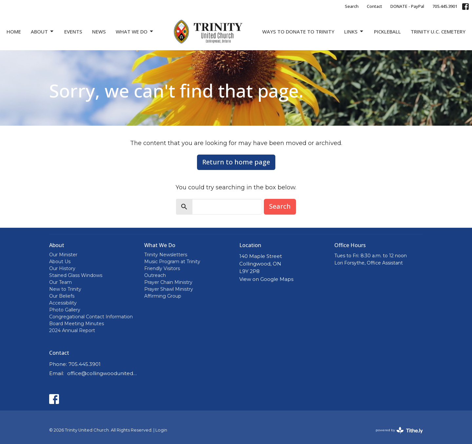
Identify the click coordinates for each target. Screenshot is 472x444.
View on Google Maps (266, 279)
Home (14, 31)
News (99, 31)
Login (161, 430)
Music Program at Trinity (172, 261)
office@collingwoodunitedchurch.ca (102, 373)
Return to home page (236, 162)
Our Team (60, 282)
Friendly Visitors (162, 268)
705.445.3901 (444, 6)
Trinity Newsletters (165, 255)
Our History (62, 268)
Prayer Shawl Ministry (168, 289)
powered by (399, 430)
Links (354, 31)
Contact (374, 6)
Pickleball (387, 31)
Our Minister (63, 255)
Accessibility (63, 303)
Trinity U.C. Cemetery (438, 31)
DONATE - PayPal (407, 6)
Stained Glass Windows (75, 275)
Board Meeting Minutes (76, 324)
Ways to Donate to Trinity (298, 31)
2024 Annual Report (72, 330)
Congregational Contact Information (91, 317)
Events (73, 31)
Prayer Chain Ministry (168, 282)
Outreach (155, 275)
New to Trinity (65, 289)
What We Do (135, 31)
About (42, 31)
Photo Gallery (64, 310)
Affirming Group (162, 296)
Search (352, 6)
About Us (59, 261)
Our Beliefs (61, 296)
